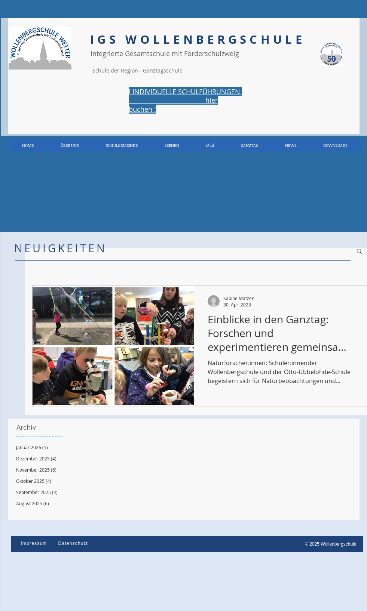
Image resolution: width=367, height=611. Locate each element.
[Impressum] (34, 543)
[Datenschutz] (74, 543)
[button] (359, 252)
